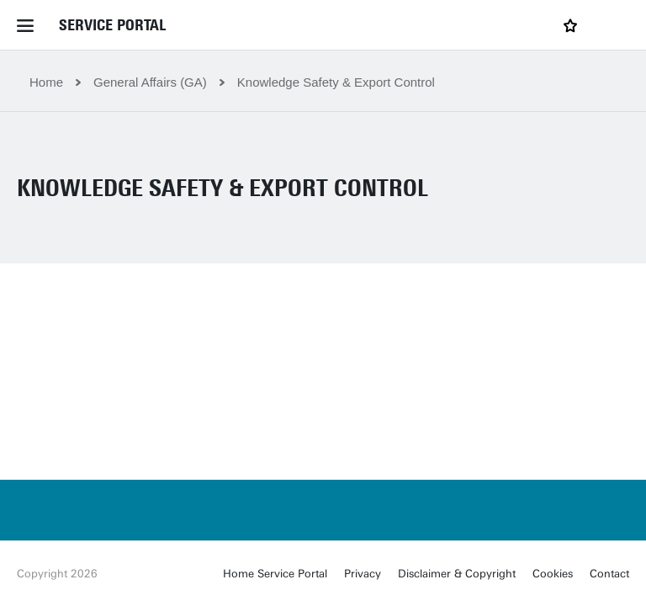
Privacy (362, 573)
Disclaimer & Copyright (457, 573)
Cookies (552, 573)
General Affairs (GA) (150, 82)
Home (46, 82)
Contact (609, 573)
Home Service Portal (275, 573)
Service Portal (112, 25)
